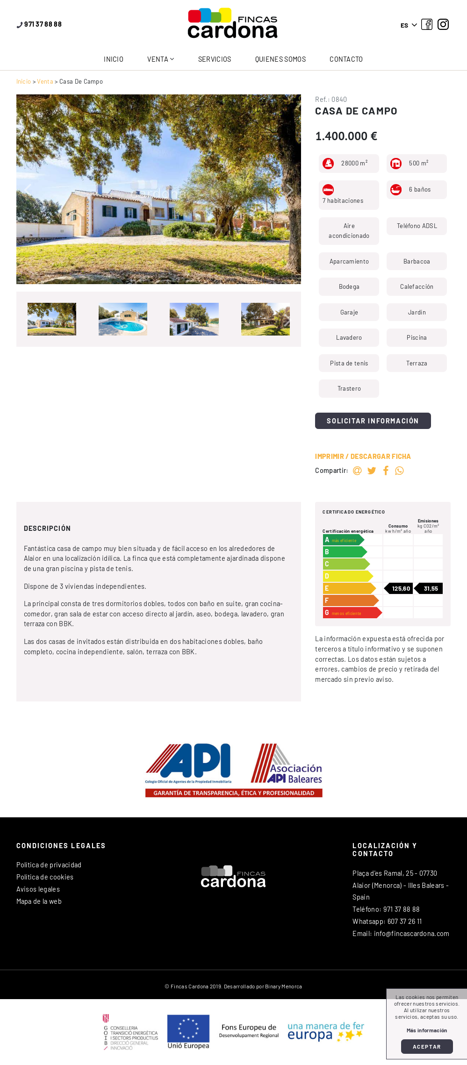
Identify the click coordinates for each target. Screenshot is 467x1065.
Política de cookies (45, 877)
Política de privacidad (49, 865)
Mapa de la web (39, 901)
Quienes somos (280, 59)
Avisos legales (38, 889)
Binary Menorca (283, 986)
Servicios (214, 59)
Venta (157, 59)
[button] (27, 189)
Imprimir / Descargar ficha (363, 456)
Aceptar (427, 1046)
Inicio (113, 59)
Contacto (346, 59)
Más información (427, 1030)
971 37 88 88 (39, 24)
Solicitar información (373, 421)
